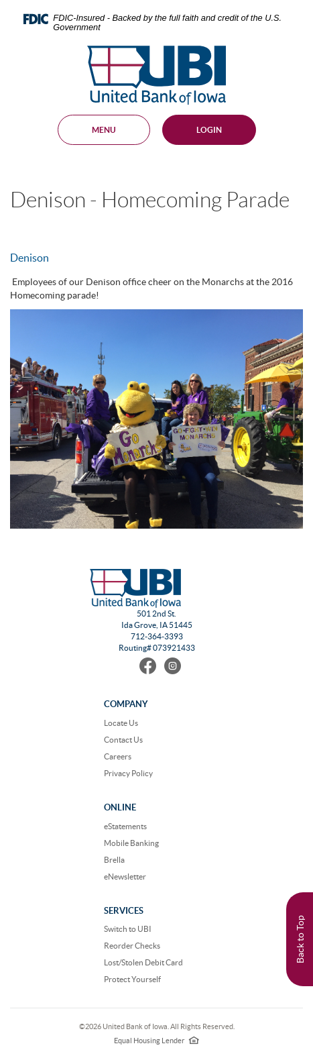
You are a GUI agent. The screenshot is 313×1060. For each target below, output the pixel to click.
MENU (104, 129)
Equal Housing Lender (156, 1041)
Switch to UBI (127, 928)
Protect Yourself (132, 979)
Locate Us (121, 723)
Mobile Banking (131, 843)
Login (209, 129)
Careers (117, 756)
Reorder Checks (132, 945)
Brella (114, 859)
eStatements (125, 826)
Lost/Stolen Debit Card (143, 962)
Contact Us (123, 739)
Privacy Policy (128, 773)
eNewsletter (125, 876)
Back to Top (300, 939)
